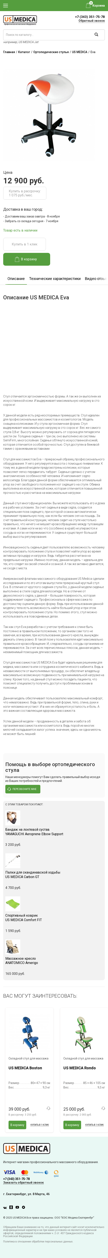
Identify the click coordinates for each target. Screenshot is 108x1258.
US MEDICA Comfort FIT (54, 917)
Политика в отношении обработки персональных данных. (38, 1241)
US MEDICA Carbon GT (54, 874)
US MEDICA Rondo (79, 1068)
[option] (16, 277)
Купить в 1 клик (24, 244)
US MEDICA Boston (25, 1068)
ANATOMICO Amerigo (54, 961)
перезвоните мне (21, 789)
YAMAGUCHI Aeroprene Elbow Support (54, 832)
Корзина (98, 5)
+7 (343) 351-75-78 (90, 17)
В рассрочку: (23, 1114)
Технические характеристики (55, 278)
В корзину (26, 259)
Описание (16, 278)
